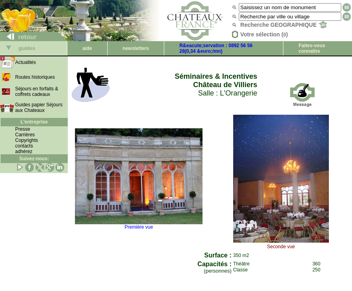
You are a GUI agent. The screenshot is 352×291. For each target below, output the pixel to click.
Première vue (139, 225)
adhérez (23, 151)
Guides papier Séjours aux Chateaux (39, 107)
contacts (24, 146)
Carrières (25, 135)
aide (87, 48)
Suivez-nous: (34, 158)
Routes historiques (35, 77)
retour (18, 37)
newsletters (135, 48)
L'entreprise (33, 122)
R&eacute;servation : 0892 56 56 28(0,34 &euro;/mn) (215, 48)
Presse (22, 129)
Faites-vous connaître (312, 48)
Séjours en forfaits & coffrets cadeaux (36, 91)
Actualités (25, 62)
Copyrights (26, 140)
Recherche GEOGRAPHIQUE (283, 25)
